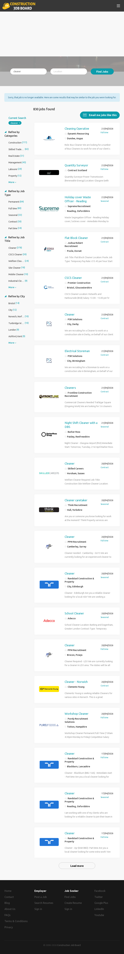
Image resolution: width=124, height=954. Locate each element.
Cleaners (70, 387)
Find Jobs (102, 71)
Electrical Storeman (77, 351)
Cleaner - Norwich (76, 681)
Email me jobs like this (102, 115)
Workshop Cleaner (76, 713)
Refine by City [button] (16, 296)
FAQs (7, 915)
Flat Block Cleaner (76, 237)
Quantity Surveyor (76, 165)
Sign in (38, 909)
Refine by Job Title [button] (14, 239)
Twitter (98, 896)
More (11, 182)
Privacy (8, 927)
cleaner (14, 123)
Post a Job (40, 896)
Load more (77, 865)
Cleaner (70, 314)
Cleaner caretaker (76, 500)
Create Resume (73, 902)
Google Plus (101, 902)
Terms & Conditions (16, 921)
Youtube (99, 915)
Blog (7, 902)
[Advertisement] (62, 34)
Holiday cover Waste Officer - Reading (78, 199)
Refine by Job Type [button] (14, 193)
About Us (9, 909)
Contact (9, 896)
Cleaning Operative (77, 128)
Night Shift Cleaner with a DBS (81, 424)
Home (7, 890)
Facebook (99, 890)
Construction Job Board (69, 945)
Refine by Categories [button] (12, 134)
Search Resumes (43, 902)
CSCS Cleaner (73, 277)
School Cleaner (74, 613)
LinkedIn (99, 909)
